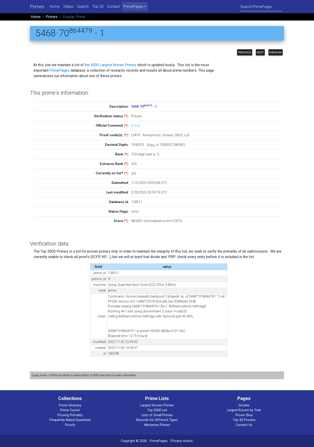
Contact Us (244, 425)
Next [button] (260, 52)
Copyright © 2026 (134, 441)
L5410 (135, 135)
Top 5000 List (157, 410)
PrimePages (59, 70)
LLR (186, 135)
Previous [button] (244, 52)
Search (83, 6)
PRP (172, 257)
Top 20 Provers (244, 420)
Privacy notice (181, 441)
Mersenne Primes (157, 425)
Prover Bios (244, 415)
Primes (37, 6)
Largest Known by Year (244, 410)
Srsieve (167, 135)
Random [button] (275, 52)
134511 (136, 202)
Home (55, 6)
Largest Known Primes (157, 405)
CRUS (178, 135)
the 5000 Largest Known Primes (110, 65)
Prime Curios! (70, 410)
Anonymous (152, 135)
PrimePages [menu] (133, 6)
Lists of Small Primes (157, 415)
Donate (244, 405)
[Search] (261, 6)
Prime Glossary (70, 405)
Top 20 (97, 6)
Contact (113, 6)
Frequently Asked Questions (70, 420)
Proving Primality (70, 415)
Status (68, 6)
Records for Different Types (157, 420)
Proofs (70, 425)
